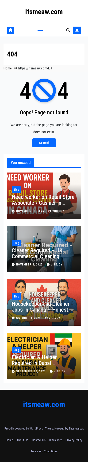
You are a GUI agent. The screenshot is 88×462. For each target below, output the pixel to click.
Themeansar (76, 428)
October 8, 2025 (29, 318)
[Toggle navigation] (40, 30)
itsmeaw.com (44, 12)
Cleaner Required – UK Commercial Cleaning (37, 253)
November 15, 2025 (30, 211)
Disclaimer (55, 440)
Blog (16, 189)
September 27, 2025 (31, 371)
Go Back (44, 143)
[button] (68, 30)
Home (8, 68)
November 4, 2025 (29, 264)
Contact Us (39, 440)
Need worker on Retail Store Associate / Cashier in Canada (43, 203)
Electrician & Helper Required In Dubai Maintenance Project (35, 363)
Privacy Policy (73, 440)
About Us (22, 440)
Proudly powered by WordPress (24, 428)
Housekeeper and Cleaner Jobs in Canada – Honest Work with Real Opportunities (40, 313)
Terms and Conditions (44, 451)
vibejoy (56, 211)
